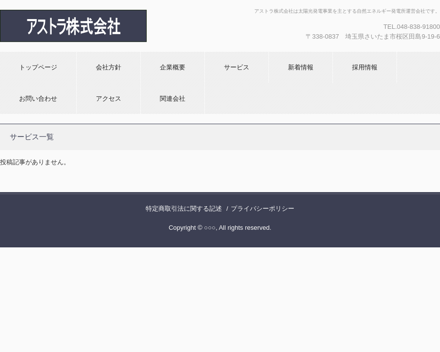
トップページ (38, 67)
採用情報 (364, 67)
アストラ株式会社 (105, 26)
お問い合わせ (38, 98)
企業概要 (172, 67)
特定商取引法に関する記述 (184, 208)
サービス (236, 67)
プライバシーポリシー (262, 208)
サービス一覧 (32, 136)
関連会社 (172, 98)
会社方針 (108, 67)
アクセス (108, 98)
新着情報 (300, 67)
